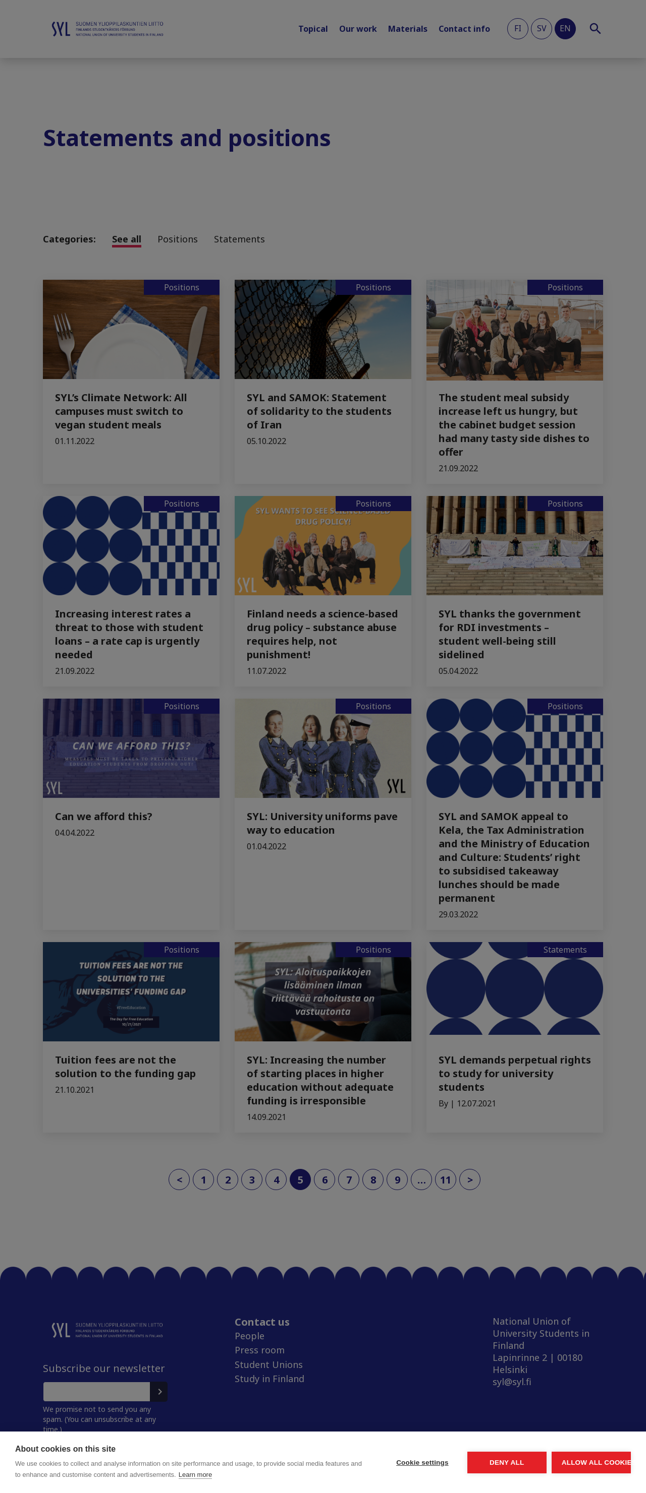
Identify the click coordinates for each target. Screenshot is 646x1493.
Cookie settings (328, 1457)
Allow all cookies (572, 1457)
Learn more (93, 1474)
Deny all (450, 1457)
